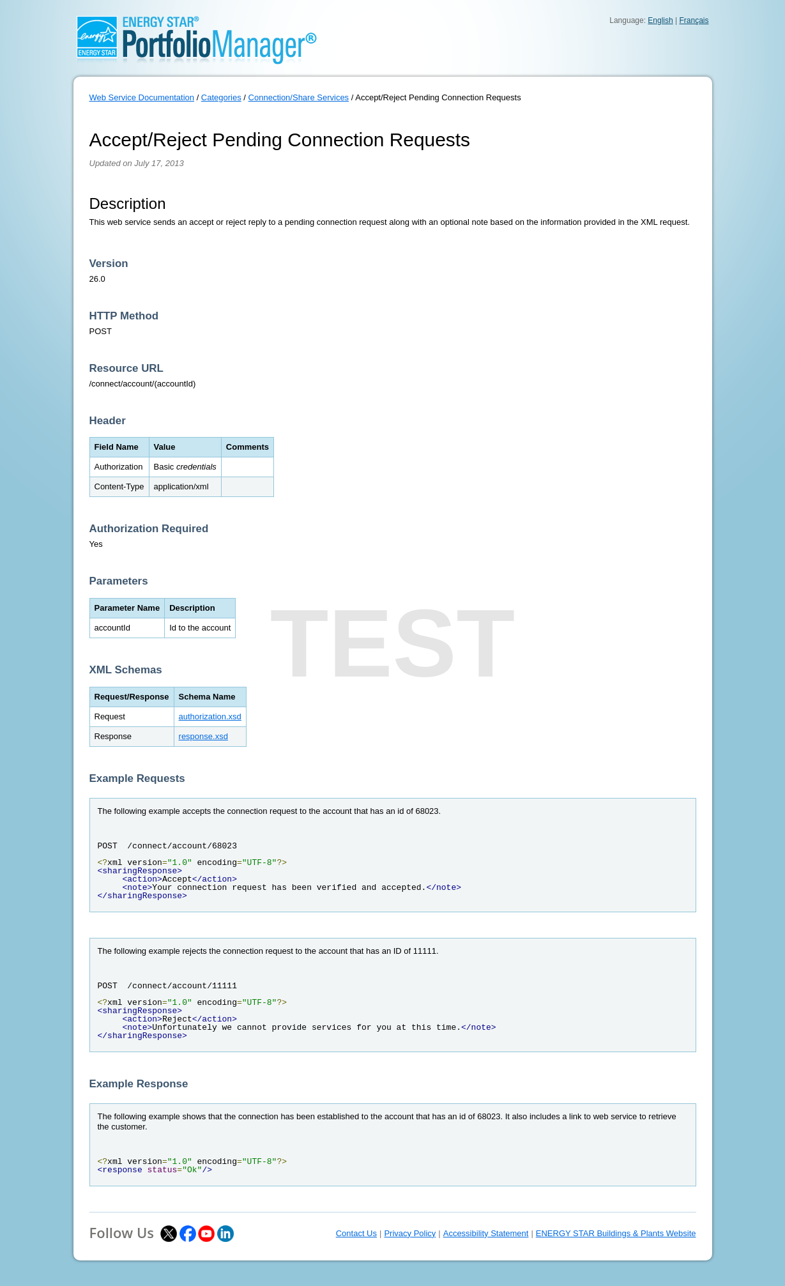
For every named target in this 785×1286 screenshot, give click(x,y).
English (660, 20)
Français (693, 20)
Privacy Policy (410, 1233)
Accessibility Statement (486, 1233)
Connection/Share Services (298, 97)
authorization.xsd (210, 716)
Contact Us (356, 1233)
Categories (221, 97)
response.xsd (203, 736)
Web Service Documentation (142, 97)
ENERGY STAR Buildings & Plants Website (616, 1233)
